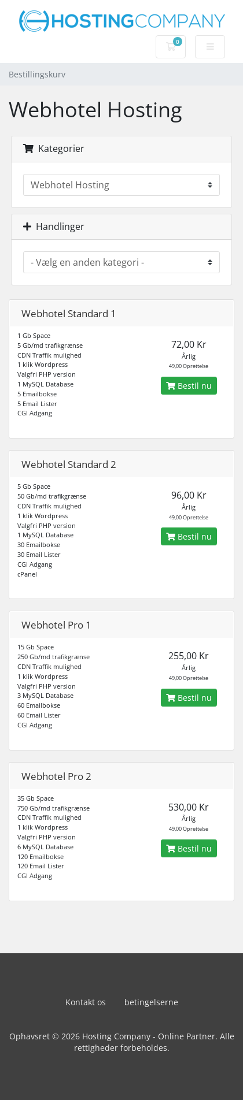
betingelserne (151, 1002)
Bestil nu (189, 385)
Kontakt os (85, 1002)
